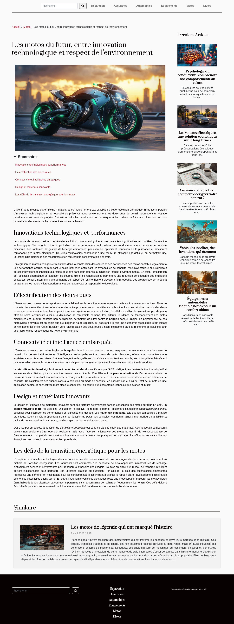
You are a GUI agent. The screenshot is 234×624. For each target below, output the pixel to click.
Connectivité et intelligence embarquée (37, 179)
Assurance (120, 5)
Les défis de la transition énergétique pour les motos (45, 194)
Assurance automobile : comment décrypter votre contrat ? (197, 194)
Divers (207, 5)
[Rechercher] (59, 6)
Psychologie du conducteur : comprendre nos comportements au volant (197, 77)
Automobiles (144, 5)
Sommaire (27, 156)
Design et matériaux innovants (32, 187)
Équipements (169, 5)
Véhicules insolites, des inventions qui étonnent (197, 250)
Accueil (16, 27)
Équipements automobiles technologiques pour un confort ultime (197, 304)
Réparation (98, 5)
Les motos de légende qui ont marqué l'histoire (121, 527)
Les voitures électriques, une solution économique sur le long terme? (197, 136)
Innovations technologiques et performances (40, 164)
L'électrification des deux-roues (33, 172)
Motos (190, 5)
